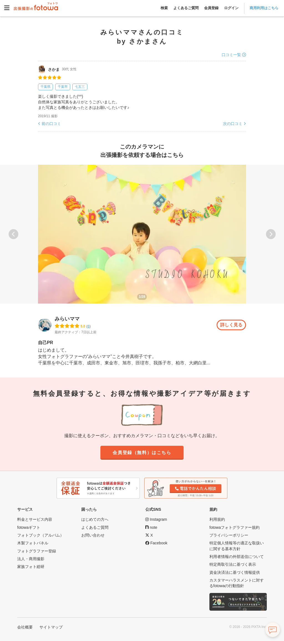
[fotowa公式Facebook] (156, 543)
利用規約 (217, 519)
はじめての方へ (94, 519)
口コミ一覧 (231, 54)
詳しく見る (231, 325)
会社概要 (25, 627)
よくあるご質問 (186, 8)
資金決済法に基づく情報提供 (234, 572)
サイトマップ (51, 627)
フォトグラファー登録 (36, 551)
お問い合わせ (93, 535)
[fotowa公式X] (149, 535)
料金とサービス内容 (34, 519)
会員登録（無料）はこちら (142, 452)
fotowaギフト (28, 527)
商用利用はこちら (264, 8)
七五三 (80, 87)
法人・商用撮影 (30, 559)
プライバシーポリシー (228, 535)
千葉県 (45, 87)
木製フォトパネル (32, 543)
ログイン (231, 8)
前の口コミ (51, 123)
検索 (164, 8)
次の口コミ (232, 123)
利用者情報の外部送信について (236, 556)
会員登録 (211, 8)
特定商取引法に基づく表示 (232, 564)
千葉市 (63, 87)
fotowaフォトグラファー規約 (234, 527)
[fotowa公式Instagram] (156, 519)
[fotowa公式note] (151, 527)
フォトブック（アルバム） (40, 535)
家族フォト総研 (30, 567)
